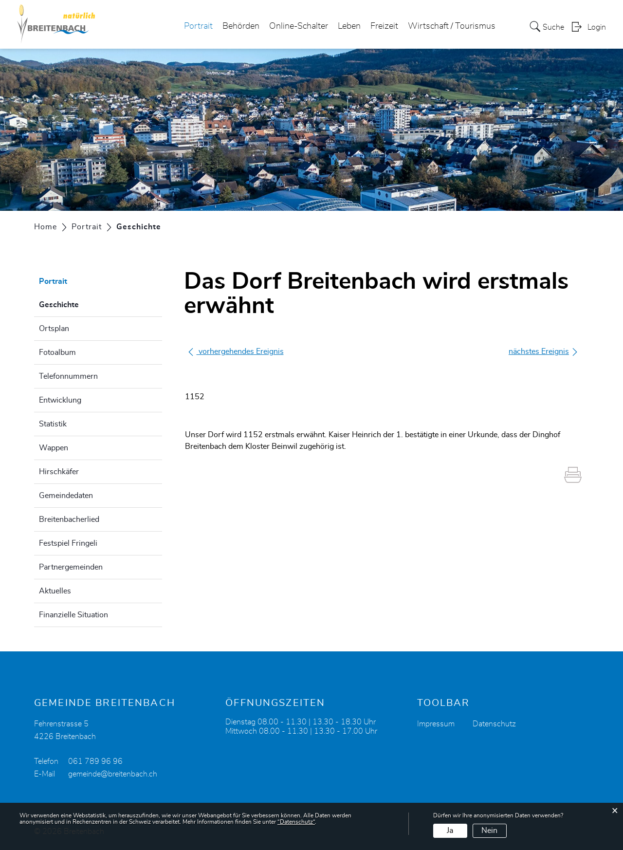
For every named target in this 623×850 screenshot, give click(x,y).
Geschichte (83, 303)
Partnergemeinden (71, 567)
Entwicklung (60, 400)
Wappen (53, 448)
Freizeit (384, 26)
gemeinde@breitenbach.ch (112, 774)
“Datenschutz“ (296, 822)
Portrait (198, 26)
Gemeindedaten (66, 495)
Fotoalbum (57, 352)
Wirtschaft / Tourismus (451, 26)
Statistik (53, 424)
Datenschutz (494, 724)
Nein (489, 830)
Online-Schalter (298, 26)
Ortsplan (54, 329)
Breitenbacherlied (69, 519)
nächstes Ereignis (544, 352)
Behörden (240, 26)
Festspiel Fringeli (68, 543)
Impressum (436, 724)
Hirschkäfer (59, 472)
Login (596, 27)
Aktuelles (55, 591)
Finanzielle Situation (73, 615)
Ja (450, 830)
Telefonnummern (68, 376)
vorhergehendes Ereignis (235, 351)
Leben (349, 26)
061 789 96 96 (95, 761)
